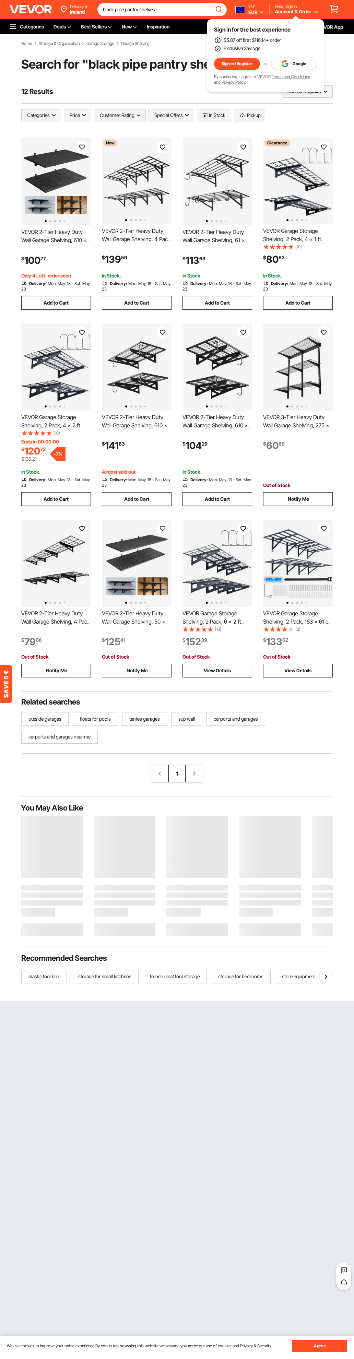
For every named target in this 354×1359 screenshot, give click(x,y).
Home (26, 43)
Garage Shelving (135, 43)
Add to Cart (56, 303)
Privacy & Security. (256, 1345)
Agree (320, 1345)
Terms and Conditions (291, 76)
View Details (217, 670)
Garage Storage (100, 43)
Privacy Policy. (234, 82)
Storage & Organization (59, 43)
